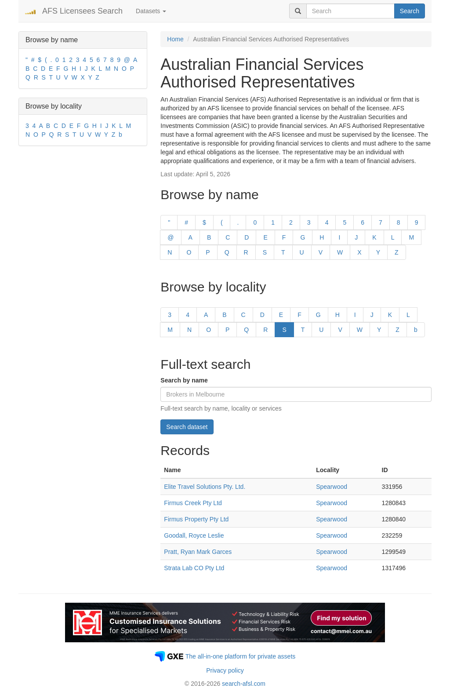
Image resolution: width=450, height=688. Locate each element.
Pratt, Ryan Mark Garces (198, 551)
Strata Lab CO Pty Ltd (194, 568)
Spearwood (331, 486)
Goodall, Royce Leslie (194, 535)
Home (175, 39)
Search (409, 11)
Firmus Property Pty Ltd (196, 519)
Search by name (183, 380)
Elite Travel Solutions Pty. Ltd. (204, 486)
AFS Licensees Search (82, 11)
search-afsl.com (243, 683)
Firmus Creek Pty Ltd (192, 502)
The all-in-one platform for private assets (240, 656)
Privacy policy (225, 670)
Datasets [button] (151, 11)
